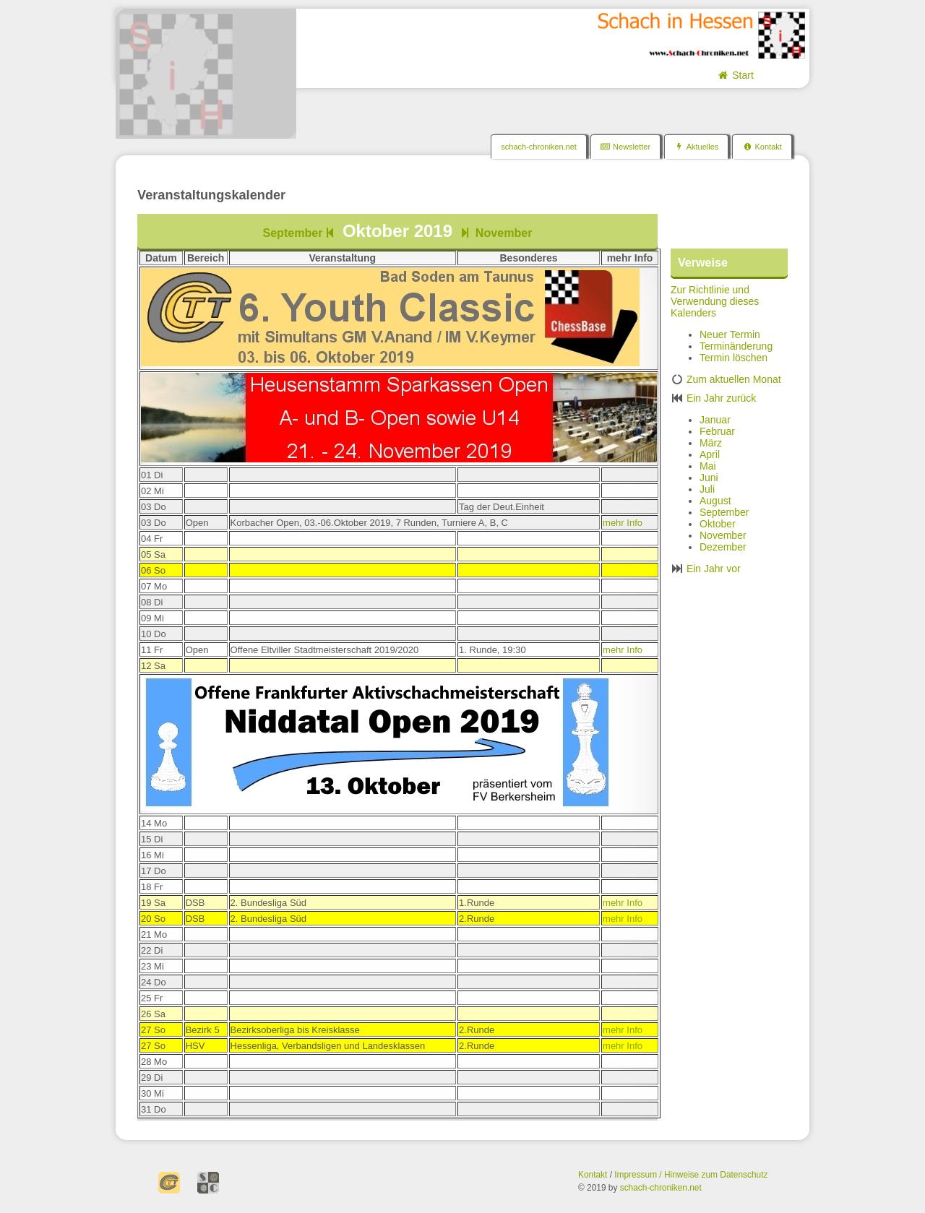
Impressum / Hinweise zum (667, 1175)
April (710, 454)
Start (734, 75)
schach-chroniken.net (539, 146)
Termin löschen (733, 357)
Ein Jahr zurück (721, 398)
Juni (709, 477)
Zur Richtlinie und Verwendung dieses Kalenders (715, 301)
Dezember (723, 547)
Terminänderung (736, 346)
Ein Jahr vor (714, 568)
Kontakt (762, 146)
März (711, 443)
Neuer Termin (730, 334)
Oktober (718, 524)
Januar (715, 420)
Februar (717, 431)
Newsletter (625, 146)
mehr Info (622, 522)
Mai (708, 466)
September (299, 232)
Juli (707, 489)
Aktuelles (696, 146)
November (495, 232)
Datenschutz (743, 1175)
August (715, 500)
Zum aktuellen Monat (734, 379)
